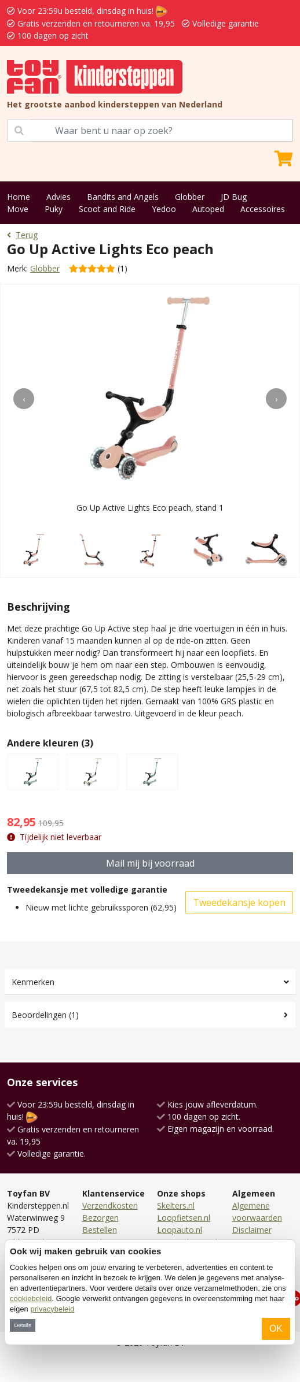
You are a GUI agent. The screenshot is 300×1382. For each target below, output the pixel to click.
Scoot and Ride (107, 208)
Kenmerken (33, 981)
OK (276, 1328)
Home (18, 196)
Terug (22, 234)
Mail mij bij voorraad (150, 863)
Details (22, 1325)
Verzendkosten (110, 1205)
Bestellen (99, 1229)
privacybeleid (52, 1309)
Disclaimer (252, 1229)
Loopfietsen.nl (183, 1217)
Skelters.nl (176, 1205)
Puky (54, 208)
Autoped (208, 208)
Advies (58, 196)
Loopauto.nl (179, 1229)
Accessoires (262, 208)
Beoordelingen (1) (45, 1014)
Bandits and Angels (123, 196)
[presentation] (23, 398)
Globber (189, 196)
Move (17, 208)
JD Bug (234, 196)
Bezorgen (100, 1217)
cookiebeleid (31, 1298)
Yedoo (164, 208)
